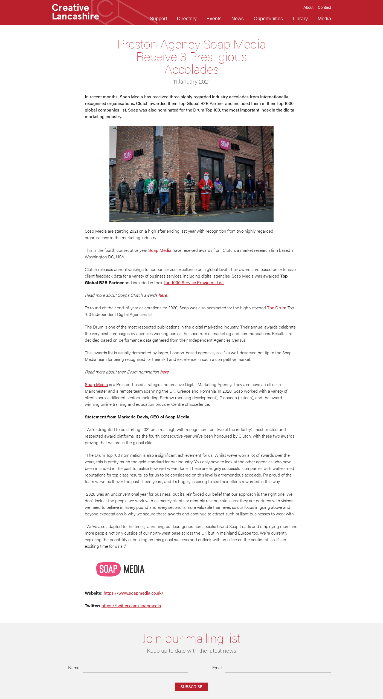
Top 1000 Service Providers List (194, 282)
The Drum (276, 307)
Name (73, 667)
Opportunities (268, 18)
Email (217, 667)
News (237, 18)
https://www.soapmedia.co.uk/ (133, 593)
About (308, 7)
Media (324, 18)
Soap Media (160, 250)
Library (300, 18)
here (162, 295)
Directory (187, 18)
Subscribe (192, 686)
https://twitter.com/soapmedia (131, 605)
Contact (324, 7)
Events (214, 18)
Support (158, 18)
